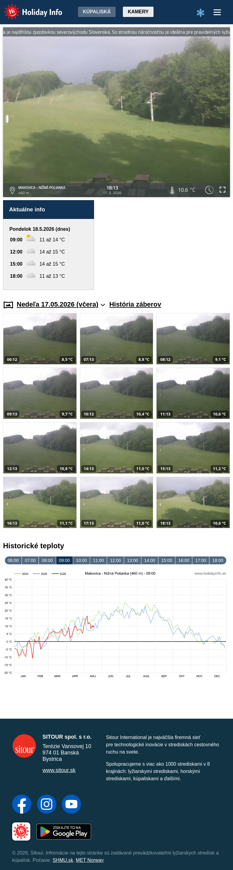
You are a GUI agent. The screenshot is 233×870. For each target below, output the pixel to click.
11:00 (98, 560)
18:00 (217, 560)
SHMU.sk (62, 860)
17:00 (200, 560)
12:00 (115, 560)
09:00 (64, 560)
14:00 (149, 560)
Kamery (138, 11)
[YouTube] (71, 804)
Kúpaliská (97, 11)
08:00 (47, 560)
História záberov (135, 304)
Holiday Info (27, 7)
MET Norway (90, 860)
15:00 (166, 560)
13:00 (132, 560)
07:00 (30, 560)
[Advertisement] (165, 245)
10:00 (81, 560)
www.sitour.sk (59, 770)
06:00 (13, 560)
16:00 (183, 560)
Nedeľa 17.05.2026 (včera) (61, 304)
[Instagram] (46, 804)
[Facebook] (21, 804)
